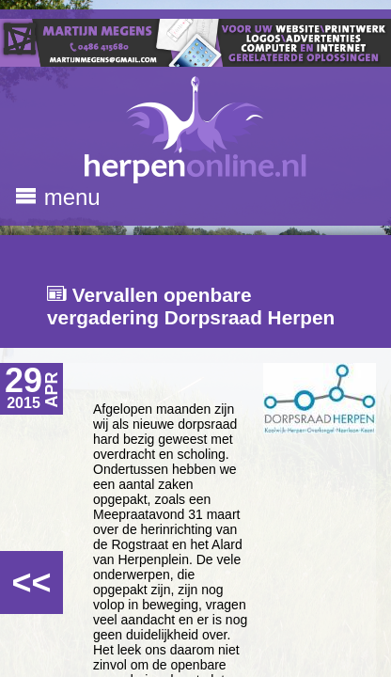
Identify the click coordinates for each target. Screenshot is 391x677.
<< (31, 582)
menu (58, 197)
